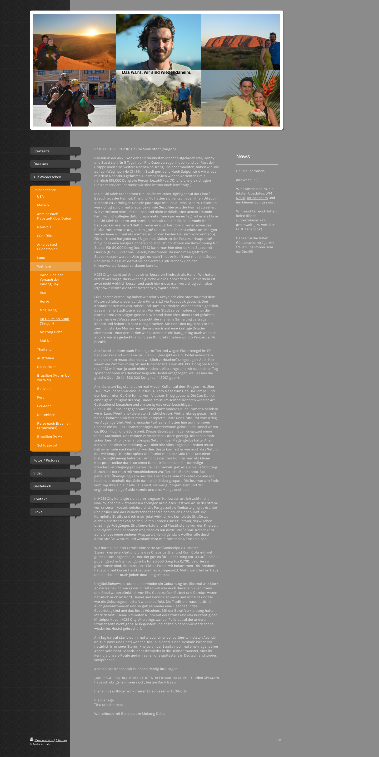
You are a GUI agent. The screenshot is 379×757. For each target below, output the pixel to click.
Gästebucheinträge (251, 242)
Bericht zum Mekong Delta (143, 713)
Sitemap (61, 740)
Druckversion (42, 740)
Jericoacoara (257, 198)
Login (279, 739)
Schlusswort (265, 202)
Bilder (121, 691)
